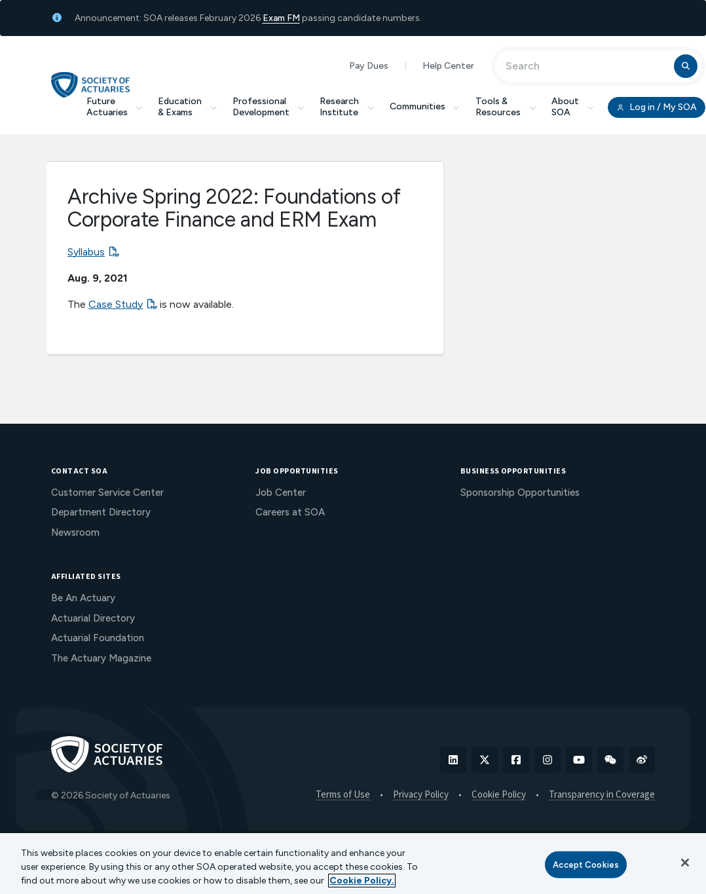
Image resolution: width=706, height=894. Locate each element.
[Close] (685, 862)
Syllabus (86, 252)
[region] (353, 863)
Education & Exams (187, 107)
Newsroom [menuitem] (75, 532)
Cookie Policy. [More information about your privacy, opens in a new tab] (361, 880)
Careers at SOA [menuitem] (290, 512)
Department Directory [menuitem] (101, 512)
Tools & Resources (505, 107)
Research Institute (347, 107)
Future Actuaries (114, 107)
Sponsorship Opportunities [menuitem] (520, 492)
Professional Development (268, 107)
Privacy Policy (421, 795)
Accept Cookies (586, 864)
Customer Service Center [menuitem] (107, 492)
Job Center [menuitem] (280, 492)
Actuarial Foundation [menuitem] (97, 638)
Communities (425, 106)
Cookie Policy (499, 795)
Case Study (115, 304)
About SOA (572, 107)
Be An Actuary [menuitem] (83, 598)
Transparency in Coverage (602, 795)
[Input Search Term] (586, 66)
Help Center (448, 65)
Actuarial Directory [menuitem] (93, 618)
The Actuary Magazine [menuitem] (101, 658)
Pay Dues (368, 65)
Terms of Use (343, 795)
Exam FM (281, 18)
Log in (656, 107)
